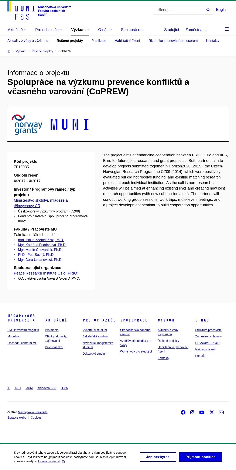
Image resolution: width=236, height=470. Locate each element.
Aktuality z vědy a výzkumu (27, 40)
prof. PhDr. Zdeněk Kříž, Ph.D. (41, 240)
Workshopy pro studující (136, 351)
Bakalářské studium (96, 336)
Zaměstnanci (196, 30)
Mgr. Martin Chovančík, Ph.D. (40, 250)
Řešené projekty (70, 40)
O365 (64, 388)
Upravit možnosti (52, 463)
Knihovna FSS (47, 388)
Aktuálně (56, 320)
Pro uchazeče (99, 320)
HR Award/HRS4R (207, 343)
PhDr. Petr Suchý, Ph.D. (36, 254)
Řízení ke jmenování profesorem (173, 40)
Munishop (13, 336)
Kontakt (200, 355)
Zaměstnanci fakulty (208, 336)
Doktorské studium (95, 353)
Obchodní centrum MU (22, 343)
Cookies (36, 417)
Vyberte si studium (95, 330)
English (222, 9)
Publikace (99, 40)
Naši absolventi (205, 349)
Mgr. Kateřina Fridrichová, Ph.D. (42, 245)
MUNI (29, 388)
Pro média (52, 330)
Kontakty (212, 40)
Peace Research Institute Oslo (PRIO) (46, 273)
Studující (171, 30)
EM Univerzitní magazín (23, 330)
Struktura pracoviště (208, 330)
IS (8, 388)
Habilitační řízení (127, 40)
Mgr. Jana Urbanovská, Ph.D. (40, 260)
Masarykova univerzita (21, 318)
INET (17, 388)
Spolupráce (134, 320)
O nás (202, 320)
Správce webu (16, 417)
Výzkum (166, 320)
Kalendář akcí (54, 347)
